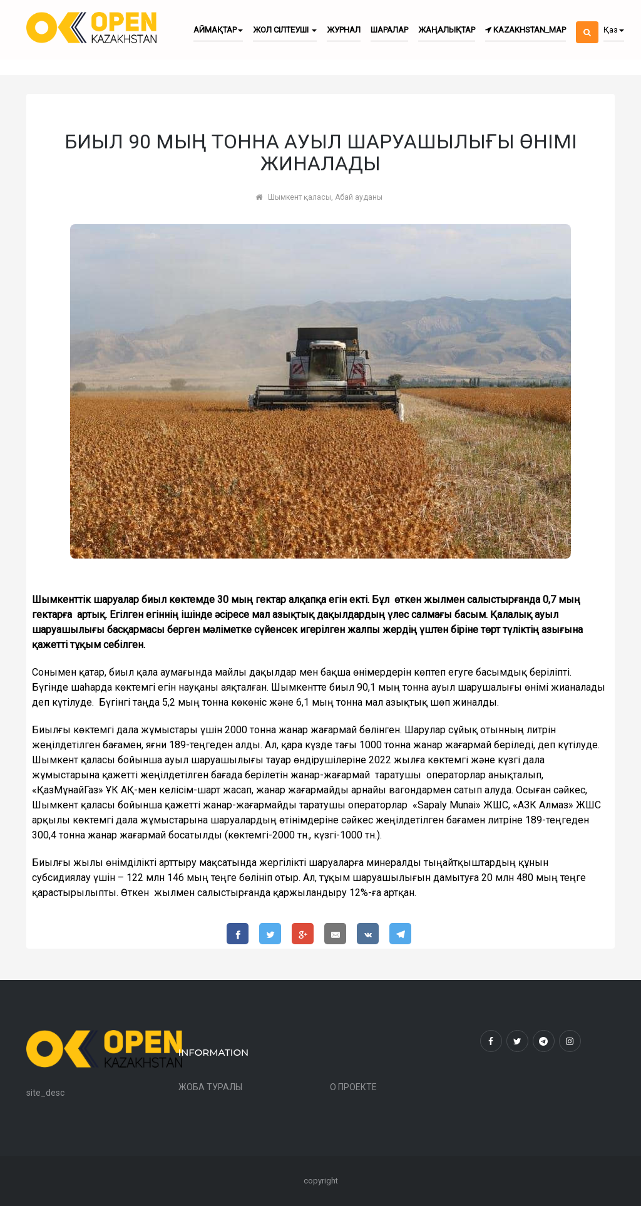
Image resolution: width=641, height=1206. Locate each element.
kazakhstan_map (525, 29)
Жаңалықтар (446, 29)
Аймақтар (218, 29)
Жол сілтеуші (285, 29)
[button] (587, 21)
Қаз (613, 29)
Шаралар (389, 29)
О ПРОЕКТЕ (353, 1087)
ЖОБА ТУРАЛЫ (210, 1087)
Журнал (344, 29)
